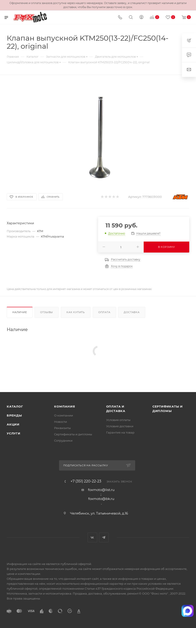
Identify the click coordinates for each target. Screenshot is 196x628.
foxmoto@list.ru (101, 490)
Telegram (104, 537)
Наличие (19, 312)
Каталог (15, 406)
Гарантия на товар (120, 432)
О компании (63, 415)
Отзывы (46, 312)
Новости (60, 421)
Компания (64, 406)
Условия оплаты (118, 420)
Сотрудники (63, 440)
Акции (13, 424)
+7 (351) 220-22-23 (85, 481)
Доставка (131, 312)
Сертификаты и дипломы (73, 434)
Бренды (14, 415)
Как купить (75, 312)
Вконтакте (92, 537)
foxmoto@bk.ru (101, 499)
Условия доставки (119, 426)
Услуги (13, 433)
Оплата (104, 312)
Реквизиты (62, 428)
